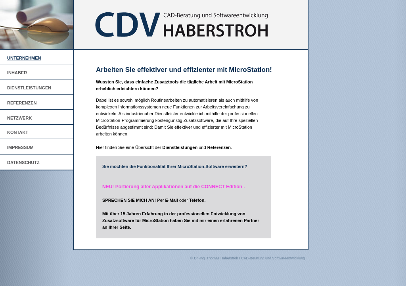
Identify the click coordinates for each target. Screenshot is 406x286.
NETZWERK (19, 118)
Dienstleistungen (180, 147)
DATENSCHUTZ (23, 162)
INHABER (17, 72)
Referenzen (219, 147)
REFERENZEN (22, 102)
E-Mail (171, 200)
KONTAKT (17, 132)
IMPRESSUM (20, 147)
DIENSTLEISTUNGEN (29, 87)
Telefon (196, 200)
